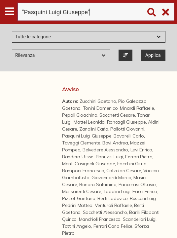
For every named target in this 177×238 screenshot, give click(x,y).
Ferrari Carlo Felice (112, 226)
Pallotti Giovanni (127, 129)
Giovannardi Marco (111, 177)
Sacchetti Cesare (117, 115)
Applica (153, 55)
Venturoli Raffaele (113, 205)
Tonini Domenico (100, 108)
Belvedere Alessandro (105, 150)
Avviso (70, 89)
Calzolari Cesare (123, 171)
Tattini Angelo (76, 226)
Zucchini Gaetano (98, 101)
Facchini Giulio (132, 164)
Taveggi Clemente (81, 143)
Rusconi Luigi (143, 198)
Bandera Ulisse (77, 157)
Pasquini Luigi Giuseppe (87, 136)
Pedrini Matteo (77, 205)
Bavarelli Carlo (129, 136)
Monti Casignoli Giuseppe (88, 164)
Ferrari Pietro (138, 157)
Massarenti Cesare (81, 191)
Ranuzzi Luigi (109, 157)
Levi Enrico (141, 150)
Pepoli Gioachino (79, 115)
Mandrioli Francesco (100, 219)
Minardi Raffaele (137, 108)
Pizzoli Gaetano (78, 198)
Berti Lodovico (112, 198)
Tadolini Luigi (116, 191)
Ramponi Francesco (83, 171)
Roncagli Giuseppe (126, 122)
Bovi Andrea (115, 143)
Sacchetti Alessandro (105, 212)
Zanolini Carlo (93, 129)
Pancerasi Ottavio (137, 184)
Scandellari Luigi (140, 219)
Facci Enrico (144, 191)
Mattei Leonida (89, 122)
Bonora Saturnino (98, 184)
